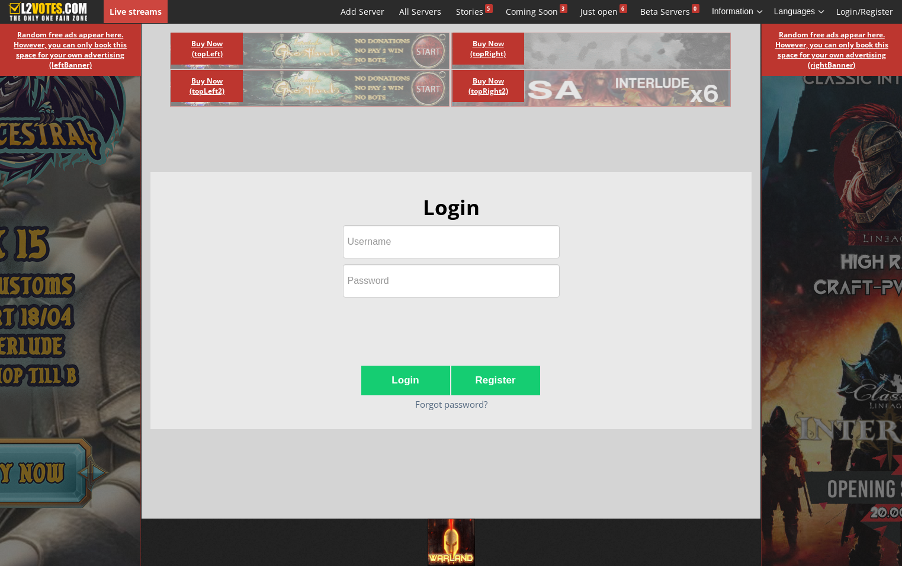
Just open (599, 11)
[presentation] (451, 326)
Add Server (362, 11)
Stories (469, 11)
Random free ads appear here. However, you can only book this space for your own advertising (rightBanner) (831, 50)
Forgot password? (451, 404)
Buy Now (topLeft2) (207, 86)
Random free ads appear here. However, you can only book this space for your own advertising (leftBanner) (70, 50)
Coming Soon (532, 11)
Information (737, 11)
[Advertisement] (437, 142)
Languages (799, 11)
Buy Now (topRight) (488, 49)
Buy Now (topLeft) (207, 49)
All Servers (420, 11)
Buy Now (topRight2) (488, 86)
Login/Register (864, 11)
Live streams (136, 11)
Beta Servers (665, 11)
